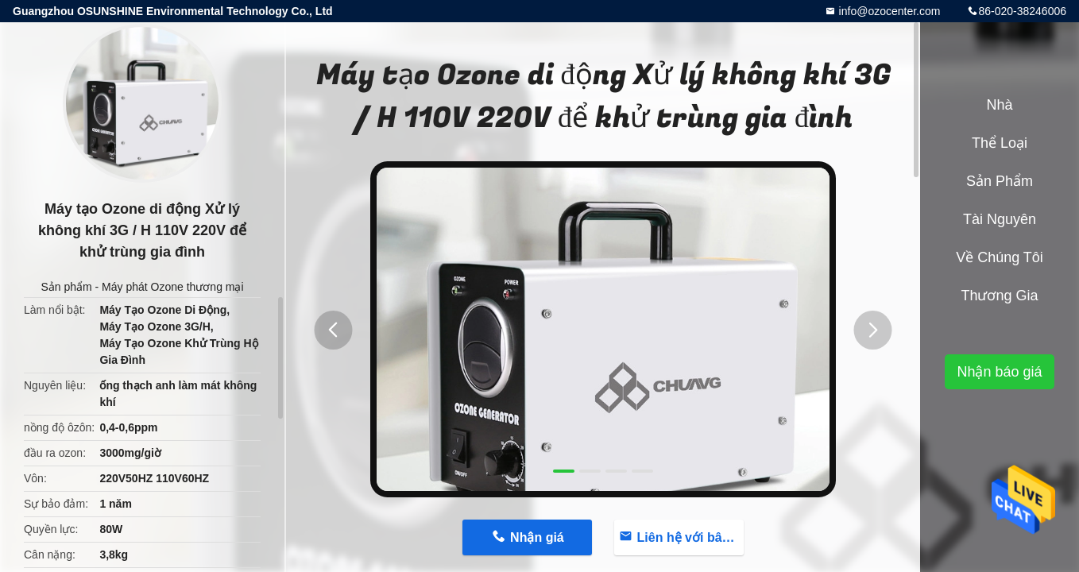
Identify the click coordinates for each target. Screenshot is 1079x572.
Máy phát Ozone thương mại (173, 286)
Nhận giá (537, 537)
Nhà (999, 105)
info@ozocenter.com (888, 11)
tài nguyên (999, 219)
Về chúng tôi (999, 257)
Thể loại (999, 143)
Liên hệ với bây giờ (690, 537)
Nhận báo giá (999, 372)
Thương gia (999, 295)
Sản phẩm (66, 286)
